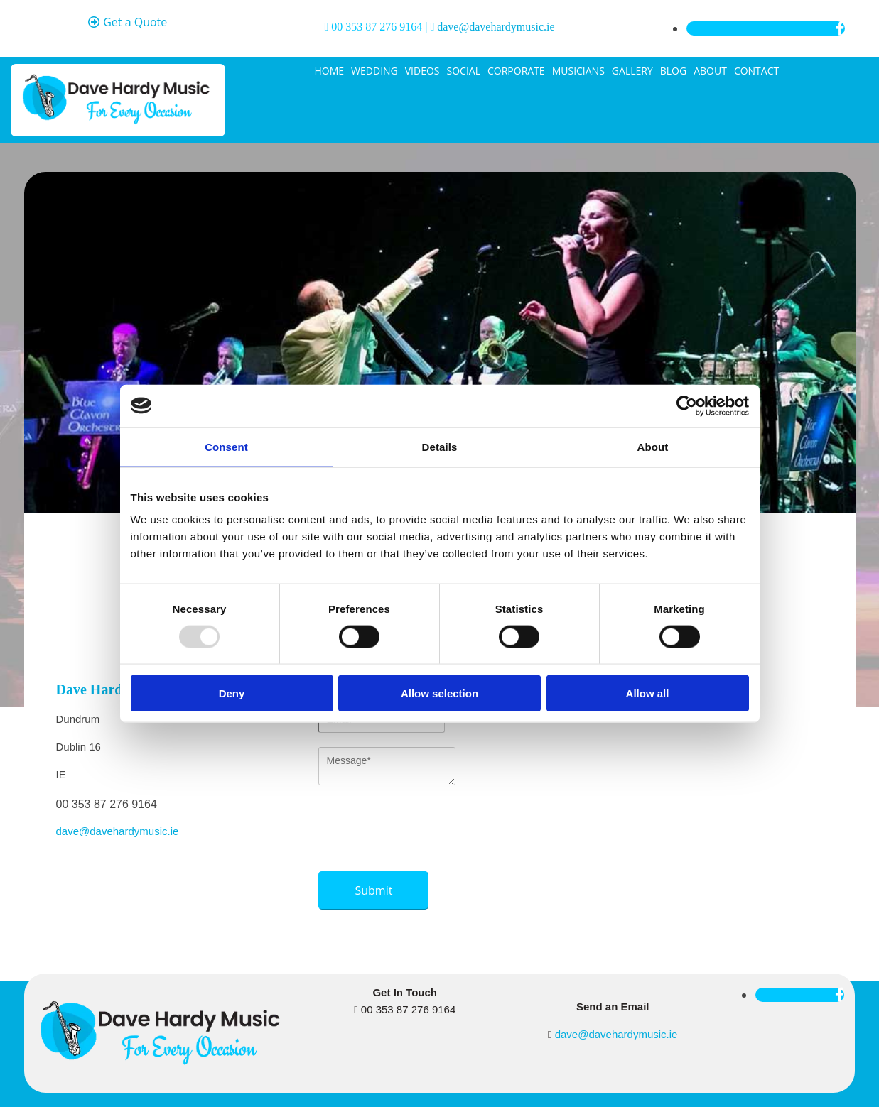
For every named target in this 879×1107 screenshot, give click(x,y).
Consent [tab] (226, 446)
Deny (232, 693)
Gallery (632, 70)
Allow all (647, 693)
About (710, 70)
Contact (756, 70)
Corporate (516, 70)
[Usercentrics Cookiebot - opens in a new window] (687, 405)
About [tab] (653, 446)
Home (330, 70)
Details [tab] (440, 446)
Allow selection (439, 693)
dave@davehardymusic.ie (495, 27)
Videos (422, 70)
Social (463, 70)
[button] (128, 22)
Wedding (374, 70)
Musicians (578, 70)
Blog (673, 70)
